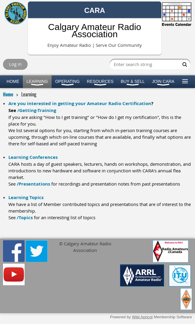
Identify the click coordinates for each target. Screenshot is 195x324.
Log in (15, 64)
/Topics (25, 217)
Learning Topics (26, 197)
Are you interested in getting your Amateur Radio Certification (79, 103)
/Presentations (33, 184)
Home (8, 94)
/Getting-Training (36, 110)
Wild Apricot (142, 317)
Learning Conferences (33, 157)
